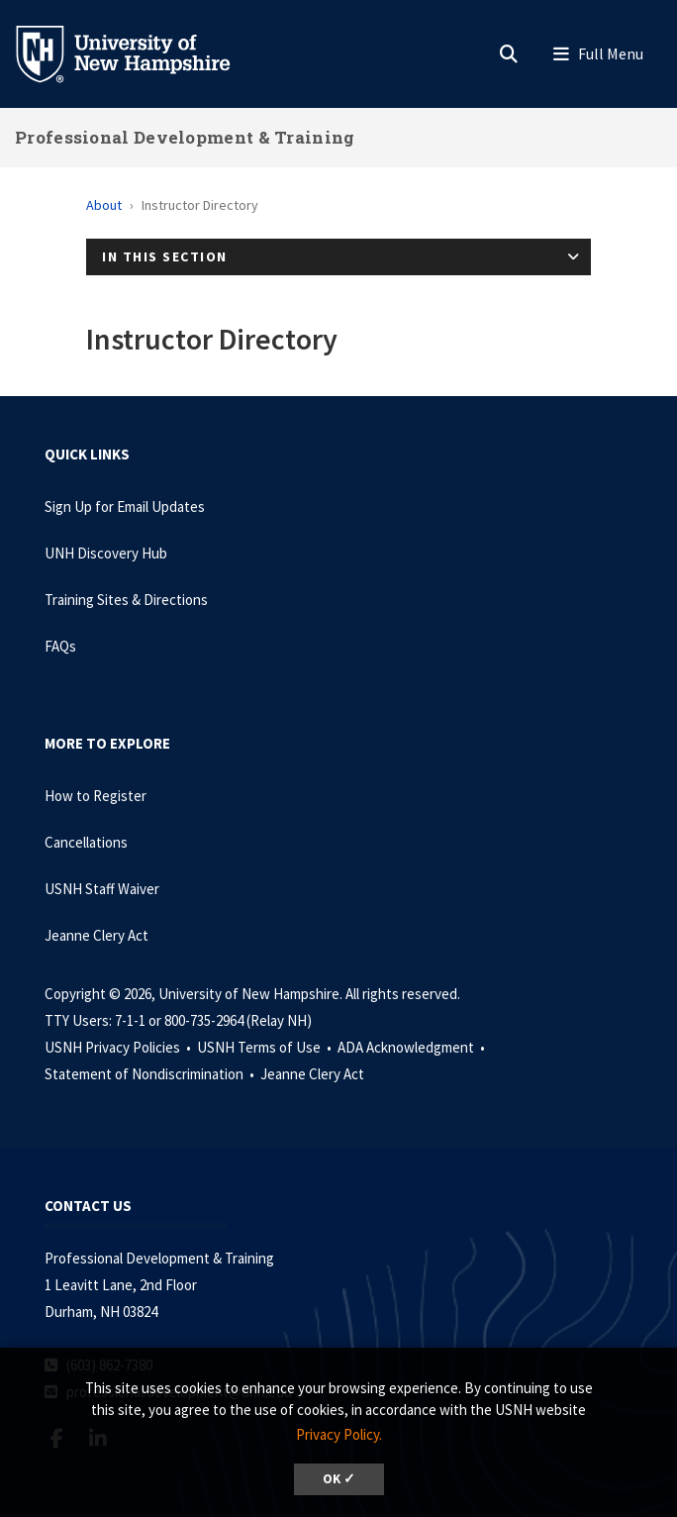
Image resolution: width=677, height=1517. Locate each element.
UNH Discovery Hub (106, 553)
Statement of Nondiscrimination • (151, 1073)
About (104, 205)
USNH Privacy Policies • (119, 1047)
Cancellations (86, 842)
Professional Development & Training (185, 137)
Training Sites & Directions (126, 599)
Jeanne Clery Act (96, 935)
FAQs (60, 646)
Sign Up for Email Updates (125, 506)
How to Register (95, 795)
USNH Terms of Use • (266, 1047)
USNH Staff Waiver (102, 888)
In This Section (165, 256)
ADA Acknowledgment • (413, 1047)
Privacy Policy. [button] (339, 1434)
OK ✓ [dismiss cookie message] (339, 1478)
